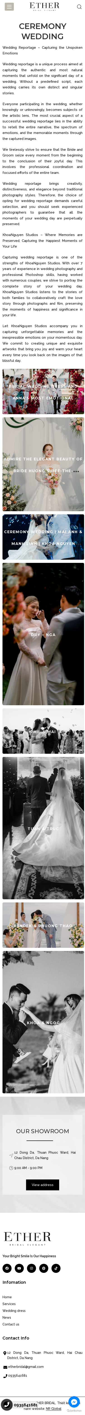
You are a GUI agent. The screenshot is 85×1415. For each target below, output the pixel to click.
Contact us (10, 1324)
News (6, 1317)
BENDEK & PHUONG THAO (43, 926)
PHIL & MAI (43, 732)
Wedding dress (14, 1311)
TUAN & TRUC (43, 829)
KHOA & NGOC (43, 1023)
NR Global (53, 1408)
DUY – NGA (43, 635)
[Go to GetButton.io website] (74, 1410)
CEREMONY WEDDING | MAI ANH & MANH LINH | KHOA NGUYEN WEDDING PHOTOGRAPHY (43, 544)
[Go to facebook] (74, 1402)
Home (7, 1297)
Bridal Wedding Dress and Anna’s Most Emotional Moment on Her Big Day (43, 398)
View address (42, 1185)
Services (9, 1304)
